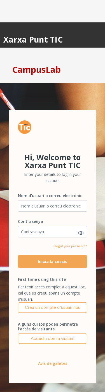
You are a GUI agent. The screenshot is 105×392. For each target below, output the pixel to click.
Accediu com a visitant (52, 338)
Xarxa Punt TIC (33, 39)
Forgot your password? (70, 246)
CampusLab (36, 69)
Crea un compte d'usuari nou (52, 307)
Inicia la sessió (52, 261)
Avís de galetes (52, 363)
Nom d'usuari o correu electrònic (50, 195)
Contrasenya (30, 221)
